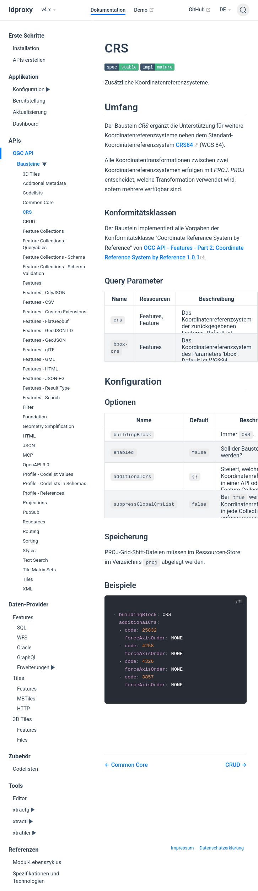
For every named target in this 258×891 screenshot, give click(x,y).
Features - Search (41, 397)
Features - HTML (40, 369)
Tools (16, 785)
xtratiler (22, 833)
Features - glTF (38, 349)
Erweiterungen (34, 667)
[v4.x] (48, 10)
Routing (31, 531)
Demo (144, 10)
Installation (26, 48)
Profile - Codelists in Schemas (54, 483)
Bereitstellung (29, 101)
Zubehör (20, 756)
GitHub (200, 9)
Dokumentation (108, 10)
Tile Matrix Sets (39, 569)
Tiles (28, 579)
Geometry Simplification (48, 426)
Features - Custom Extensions (54, 311)
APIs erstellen (29, 60)
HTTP (23, 708)
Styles (29, 550)
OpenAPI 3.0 (36, 464)
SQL (21, 628)
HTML (29, 436)
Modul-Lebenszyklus (37, 862)
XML (28, 589)
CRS (27, 212)
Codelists (33, 193)
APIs (15, 140)
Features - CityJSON (44, 292)
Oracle (24, 647)
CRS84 (187, 145)
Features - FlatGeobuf (46, 321)
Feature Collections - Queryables (44, 244)
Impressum (182, 848)
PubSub (31, 512)
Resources (34, 521)
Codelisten (25, 769)
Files (22, 740)
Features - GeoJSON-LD (48, 330)
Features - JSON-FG (44, 378)
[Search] (243, 10)
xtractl (21, 821)
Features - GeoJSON (44, 340)
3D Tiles (31, 174)
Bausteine (29, 164)
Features (32, 283)
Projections (35, 502)
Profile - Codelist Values (48, 474)
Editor (20, 798)
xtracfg (22, 810)
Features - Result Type (46, 388)
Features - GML (39, 359)
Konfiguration (29, 89)
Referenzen (24, 849)
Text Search (35, 560)
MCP (28, 455)
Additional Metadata (44, 183)
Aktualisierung (30, 112)
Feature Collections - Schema (54, 257)
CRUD (29, 221)
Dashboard (26, 124)
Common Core (38, 202)
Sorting (30, 541)
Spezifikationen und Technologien (36, 877)
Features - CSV (38, 302)
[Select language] (225, 10)
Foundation (35, 416)
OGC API (23, 153)
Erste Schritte (26, 35)
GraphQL (27, 657)
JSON (29, 445)
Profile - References (43, 493)
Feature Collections (43, 231)
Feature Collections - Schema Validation (54, 270)
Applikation (23, 76)
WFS (22, 637)
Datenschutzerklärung (221, 848)
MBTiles (26, 699)
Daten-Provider (28, 604)
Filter (28, 407)
